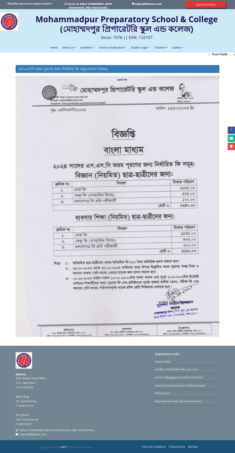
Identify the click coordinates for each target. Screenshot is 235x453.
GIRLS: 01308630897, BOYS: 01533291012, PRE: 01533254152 (57, 430)
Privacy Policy (177, 446)
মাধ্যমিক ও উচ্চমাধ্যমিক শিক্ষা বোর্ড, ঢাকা (176, 369)
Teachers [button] (159, 47)
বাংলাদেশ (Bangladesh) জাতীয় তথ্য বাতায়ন (179, 377)
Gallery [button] (176, 47)
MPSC (63, 447)
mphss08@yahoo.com (148, 4)
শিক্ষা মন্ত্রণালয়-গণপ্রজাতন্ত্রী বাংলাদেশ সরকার (178, 401)
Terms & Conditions (154, 446)
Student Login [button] (139, 47)
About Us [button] (68, 47)
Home (54, 47)
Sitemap (193, 446)
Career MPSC (163, 361)
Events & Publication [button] (111, 47)
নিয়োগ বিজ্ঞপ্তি (221, 54)
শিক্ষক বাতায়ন (162, 393)
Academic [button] (86, 47)
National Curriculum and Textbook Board (180, 385)
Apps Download (205, 4)
